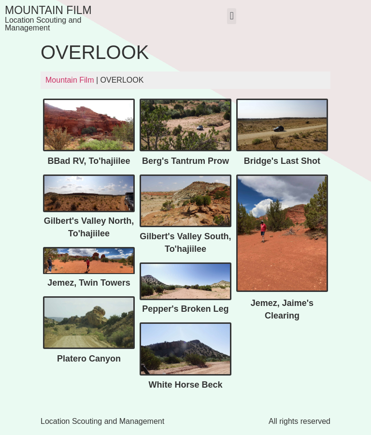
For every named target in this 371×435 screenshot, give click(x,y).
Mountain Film (48, 10)
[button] (231, 16)
